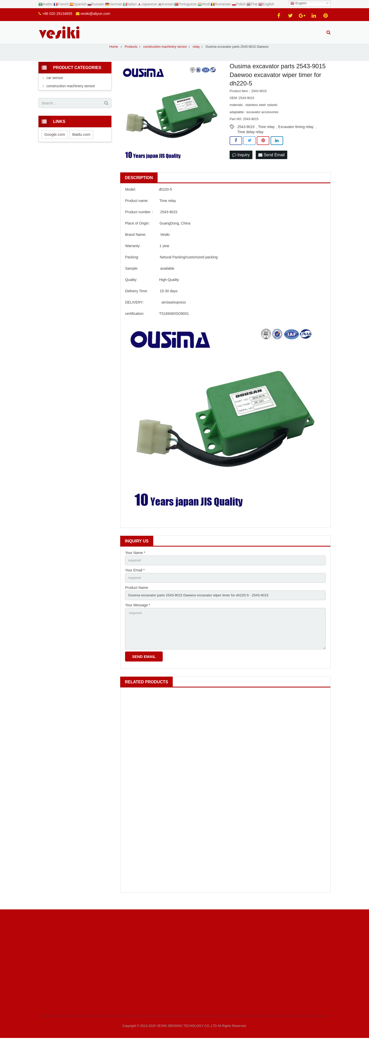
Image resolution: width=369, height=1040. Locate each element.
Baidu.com (81, 140)
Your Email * (135, 576)
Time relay (266, 132)
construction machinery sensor (70, 92)
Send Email (271, 160)
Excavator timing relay (296, 132)
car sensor (54, 83)
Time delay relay (250, 137)
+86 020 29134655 (57, 14)
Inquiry (241, 160)
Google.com (54, 140)
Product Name (136, 594)
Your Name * (135, 558)
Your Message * (137, 612)
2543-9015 (245, 132)
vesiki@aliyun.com (95, 14)
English (298, 3)
